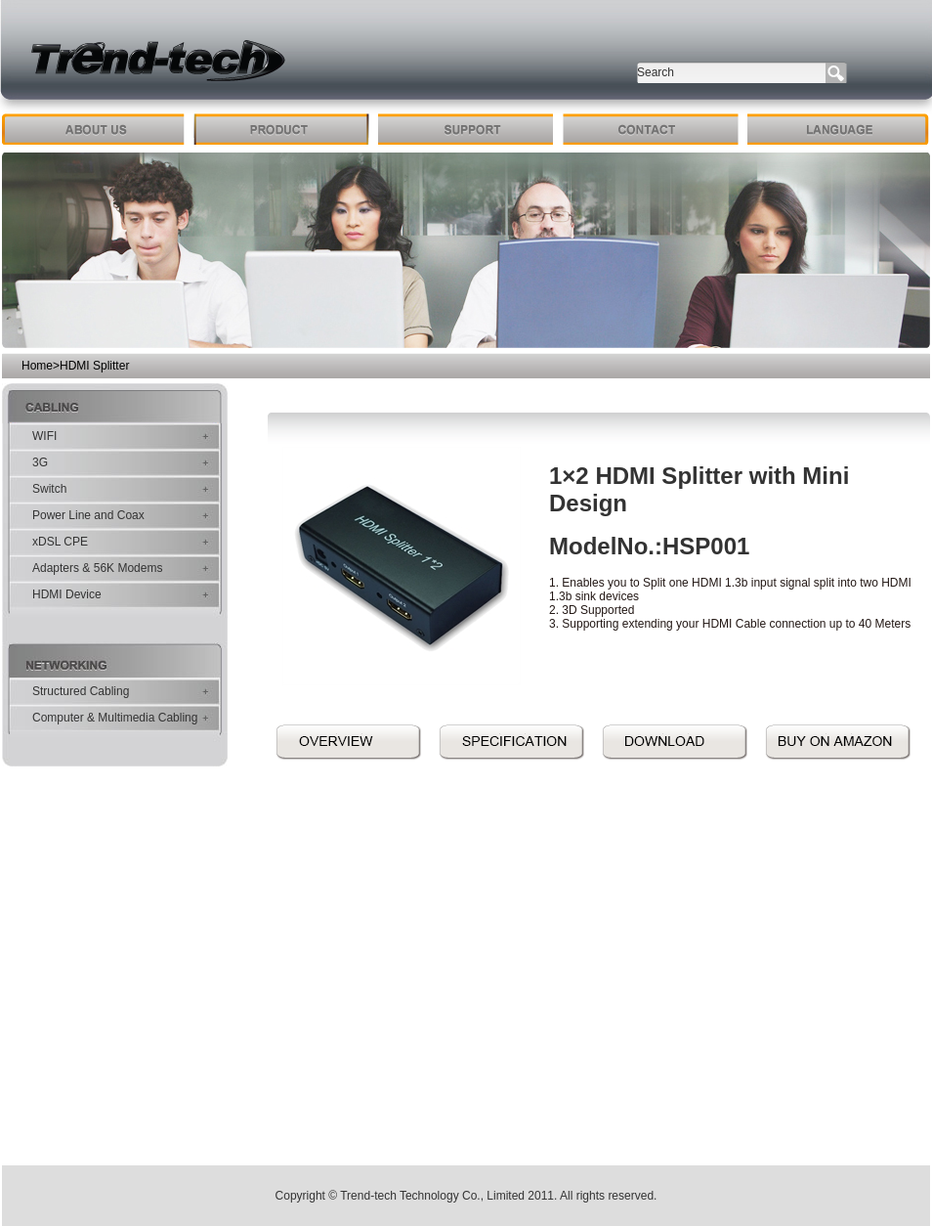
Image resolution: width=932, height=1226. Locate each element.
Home (37, 365)
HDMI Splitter (94, 365)
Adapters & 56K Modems (97, 568)
